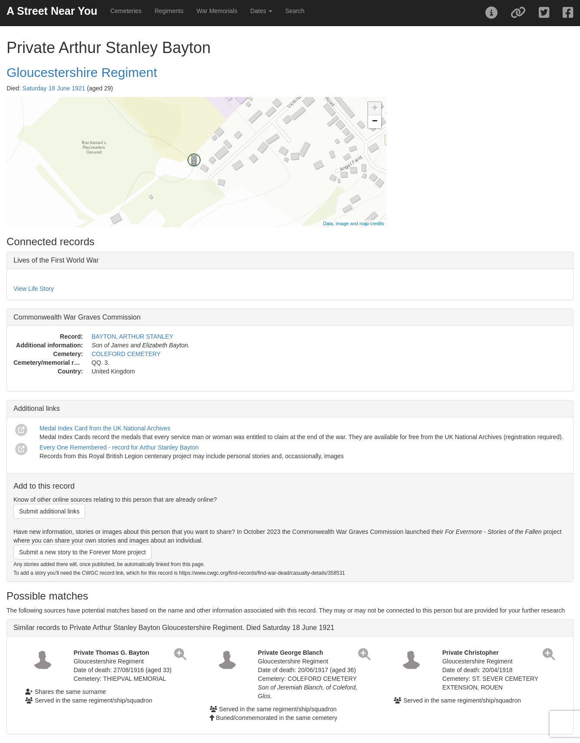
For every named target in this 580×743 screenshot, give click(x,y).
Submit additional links (49, 511)
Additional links (36, 408)
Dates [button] (261, 10)
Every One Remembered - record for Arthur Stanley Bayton (119, 447)
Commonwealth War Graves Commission (77, 317)
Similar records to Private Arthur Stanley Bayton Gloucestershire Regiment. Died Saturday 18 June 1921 (173, 627)
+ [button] (375, 108)
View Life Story (33, 288)
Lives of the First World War (56, 260)
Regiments (169, 10)
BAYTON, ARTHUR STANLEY (132, 336)
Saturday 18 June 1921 (54, 88)
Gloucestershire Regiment (82, 72)
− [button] (375, 121)
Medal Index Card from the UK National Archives (105, 428)
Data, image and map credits (353, 223)
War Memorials (217, 10)
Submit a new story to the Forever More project (82, 552)
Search (294, 10)
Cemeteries (126, 10)
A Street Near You (52, 11)
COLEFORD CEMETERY (126, 353)
